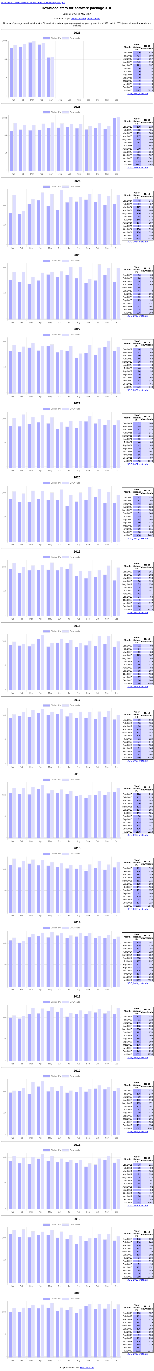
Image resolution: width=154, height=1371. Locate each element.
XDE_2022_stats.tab (138, 390)
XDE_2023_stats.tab (138, 316)
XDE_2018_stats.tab (138, 686)
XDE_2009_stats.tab (138, 1354)
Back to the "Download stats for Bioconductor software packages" (33, 2)
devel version (93, 18)
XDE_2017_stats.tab (138, 761)
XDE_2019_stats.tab (138, 612)
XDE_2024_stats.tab (138, 241)
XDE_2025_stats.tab (138, 167)
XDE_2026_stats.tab (138, 93)
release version (78, 18)
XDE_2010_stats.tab (138, 1280)
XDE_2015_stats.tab (138, 909)
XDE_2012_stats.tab (138, 1131)
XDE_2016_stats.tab (138, 835)
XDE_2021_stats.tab (138, 464)
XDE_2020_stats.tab (138, 538)
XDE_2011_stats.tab (138, 1205)
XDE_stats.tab (87, 1367)
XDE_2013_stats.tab (138, 1057)
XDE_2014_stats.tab (138, 983)
